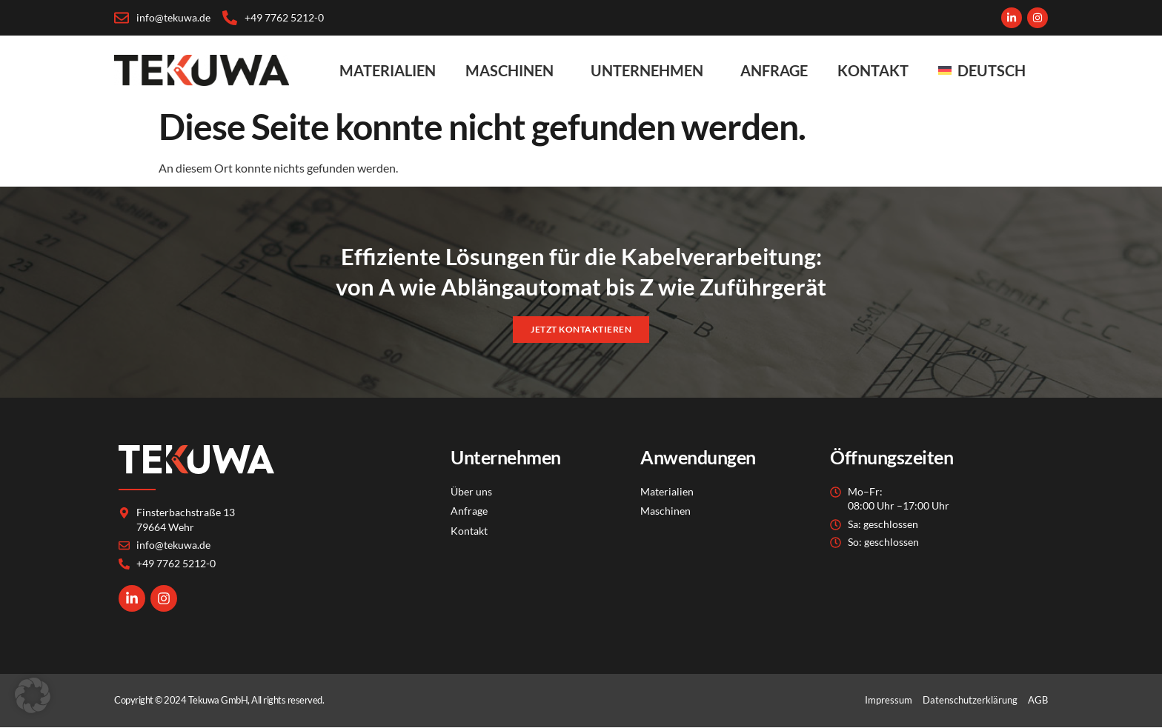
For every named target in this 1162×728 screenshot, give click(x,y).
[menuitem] (985, 70)
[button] (32, 695)
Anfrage (774, 70)
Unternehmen (651, 70)
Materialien (387, 70)
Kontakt (873, 70)
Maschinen (513, 70)
